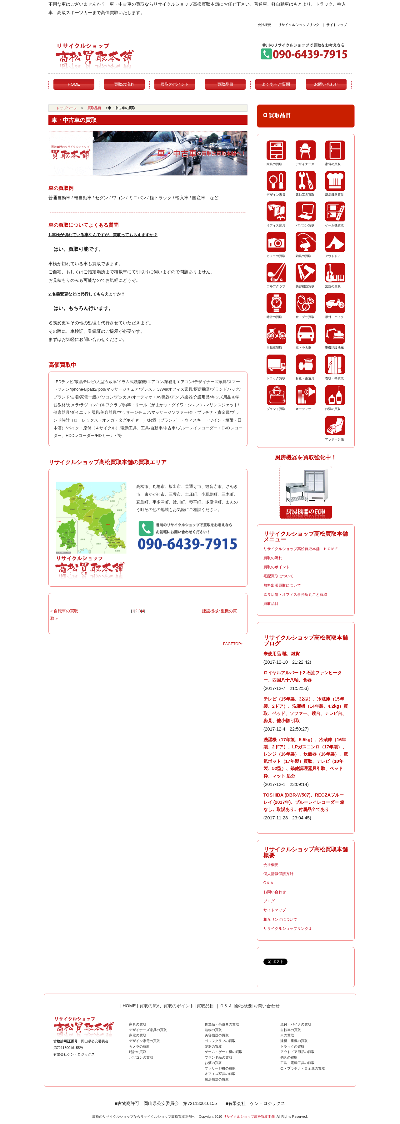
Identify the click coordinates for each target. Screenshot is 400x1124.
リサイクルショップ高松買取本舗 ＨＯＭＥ (300, 549)
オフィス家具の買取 (220, 1074)
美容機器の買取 (217, 1035)
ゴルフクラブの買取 (220, 1041)
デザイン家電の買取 (144, 1041)
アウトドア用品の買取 (297, 1052)
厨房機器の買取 (217, 1079)
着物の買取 (213, 1030)
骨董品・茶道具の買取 (222, 1024)
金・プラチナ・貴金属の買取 (302, 1068)
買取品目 (225, 84)
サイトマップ (336, 25)
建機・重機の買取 (294, 1041)
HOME (74, 84)
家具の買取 (137, 1024)
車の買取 (287, 1035)
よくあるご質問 (276, 84)
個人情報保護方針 (278, 874)
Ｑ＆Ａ (226, 1005)
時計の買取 (137, 1052)
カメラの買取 (139, 1046)
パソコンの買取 (141, 1057)
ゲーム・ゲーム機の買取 (223, 1052)
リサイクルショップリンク (298, 25)
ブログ (269, 901)
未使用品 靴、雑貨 (281, 653)
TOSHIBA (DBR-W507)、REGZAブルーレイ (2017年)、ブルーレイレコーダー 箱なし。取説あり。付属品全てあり (304, 802)
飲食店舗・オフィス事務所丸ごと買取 (295, 594)
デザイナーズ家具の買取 (148, 1030)
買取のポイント (175, 84)
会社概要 (264, 25)
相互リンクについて (280, 919)
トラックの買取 (292, 1046)
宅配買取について (278, 576)
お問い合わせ (326, 84)
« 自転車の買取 (64, 611)
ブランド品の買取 (218, 1057)
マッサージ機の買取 (220, 1068)
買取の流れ (124, 84)
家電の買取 (137, 1035)
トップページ (66, 108)
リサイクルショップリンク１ (287, 928)
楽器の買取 (213, 1046)
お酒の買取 (213, 1063)
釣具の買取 (289, 1057)
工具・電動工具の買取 (297, 1063)
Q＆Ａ (268, 883)
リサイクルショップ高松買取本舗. (249, 1116)
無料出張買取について (282, 585)
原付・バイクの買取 (295, 1024)
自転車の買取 (290, 1030)
